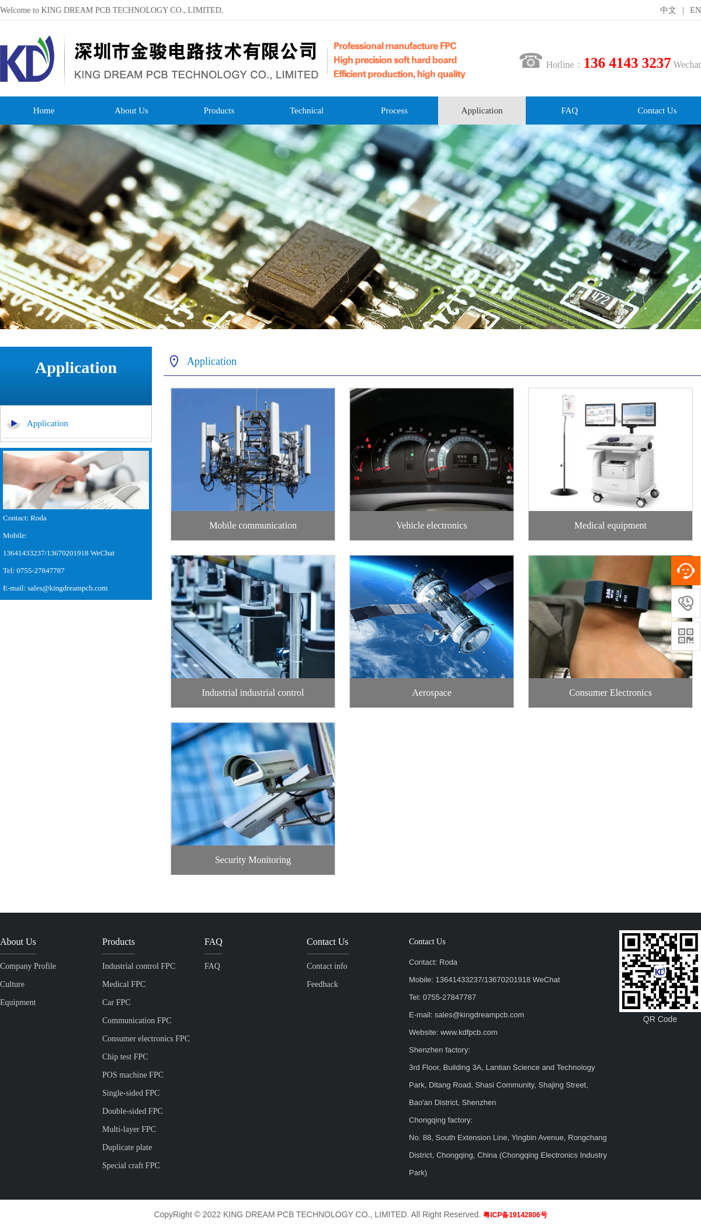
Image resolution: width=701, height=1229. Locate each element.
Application (482, 110)
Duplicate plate (127, 1147)
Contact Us (656, 110)
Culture (12, 984)
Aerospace (432, 693)
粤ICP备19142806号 (515, 1215)
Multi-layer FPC (129, 1129)
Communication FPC (137, 1020)
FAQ (569, 110)
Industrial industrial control (253, 693)
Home (44, 110)
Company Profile (28, 966)
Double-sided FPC (132, 1111)
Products (219, 110)
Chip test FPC (125, 1056)
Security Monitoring (253, 860)
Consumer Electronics (610, 693)
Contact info (327, 966)
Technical (307, 110)
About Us (131, 110)
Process (394, 110)
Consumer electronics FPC (146, 1038)
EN (695, 10)
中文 (668, 10)
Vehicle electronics (431, 525)
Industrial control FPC (138, 966)
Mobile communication (253, 525)
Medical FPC (123, 984)
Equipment (18, 1002)
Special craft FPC (131, 1165)
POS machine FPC (133, 1075)
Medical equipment (610, 525)
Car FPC (116, 1002)
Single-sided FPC (130, 1093)
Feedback (322, 984)
